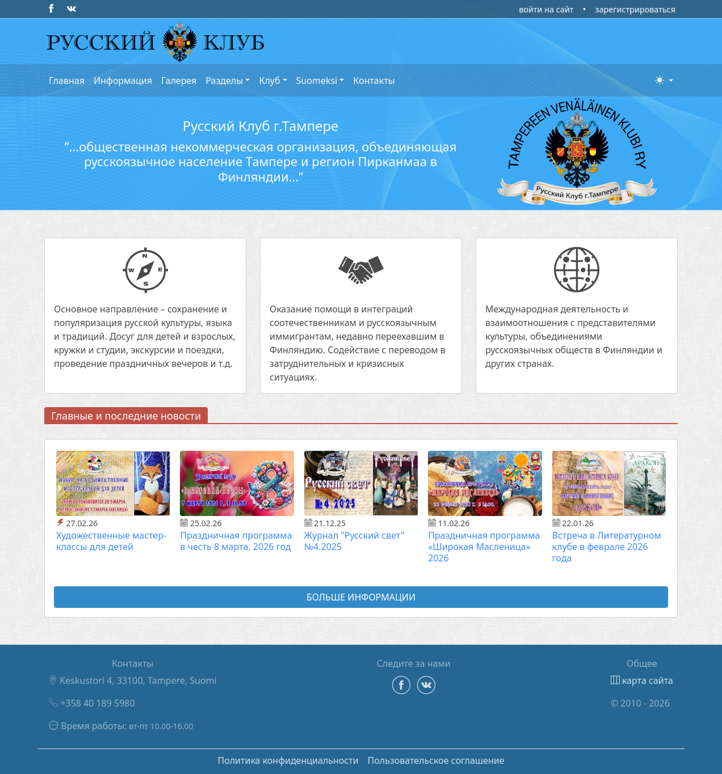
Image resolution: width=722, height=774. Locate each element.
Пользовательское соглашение (436, 760)
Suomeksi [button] (317, 80)
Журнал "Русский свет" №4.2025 (354, 541)
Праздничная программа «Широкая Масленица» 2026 (484, 546)
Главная (67, 80)
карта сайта (642, 680)
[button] (664, 80)
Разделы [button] (224, 80)
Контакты (373, 80)
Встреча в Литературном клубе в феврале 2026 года (606, 546)
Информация (123, 80)
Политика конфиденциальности (287, 760)
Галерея (178, 80)
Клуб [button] (269, 80)
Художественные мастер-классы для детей (111, 541)
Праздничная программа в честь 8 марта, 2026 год (236, 541)
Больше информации (361, 597)
